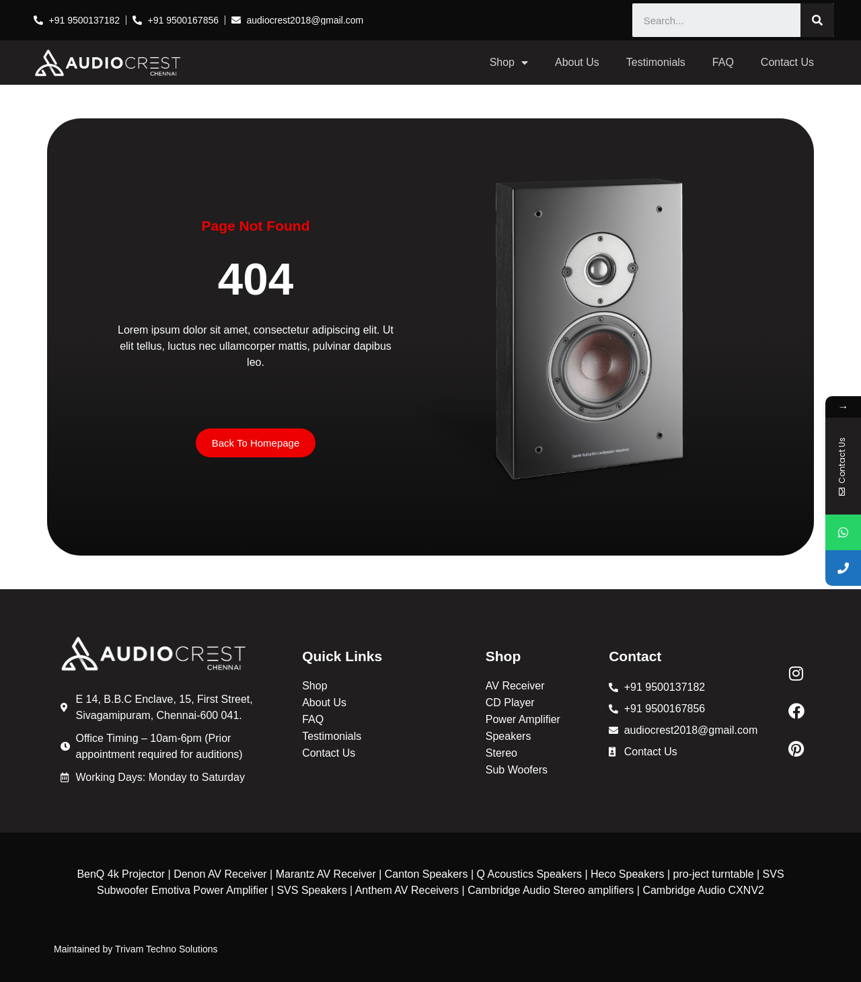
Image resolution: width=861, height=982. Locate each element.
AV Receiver (515, 685)
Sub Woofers (517, 770)
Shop (509, 62)
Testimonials (655, 62)
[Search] (817, 20)
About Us (577, 62)
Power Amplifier (523, 719)
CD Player (510, 702)
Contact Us (787, 62)
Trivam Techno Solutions (166, 949)
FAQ (723, 62)
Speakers (508, 736)
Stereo (501, 753)
